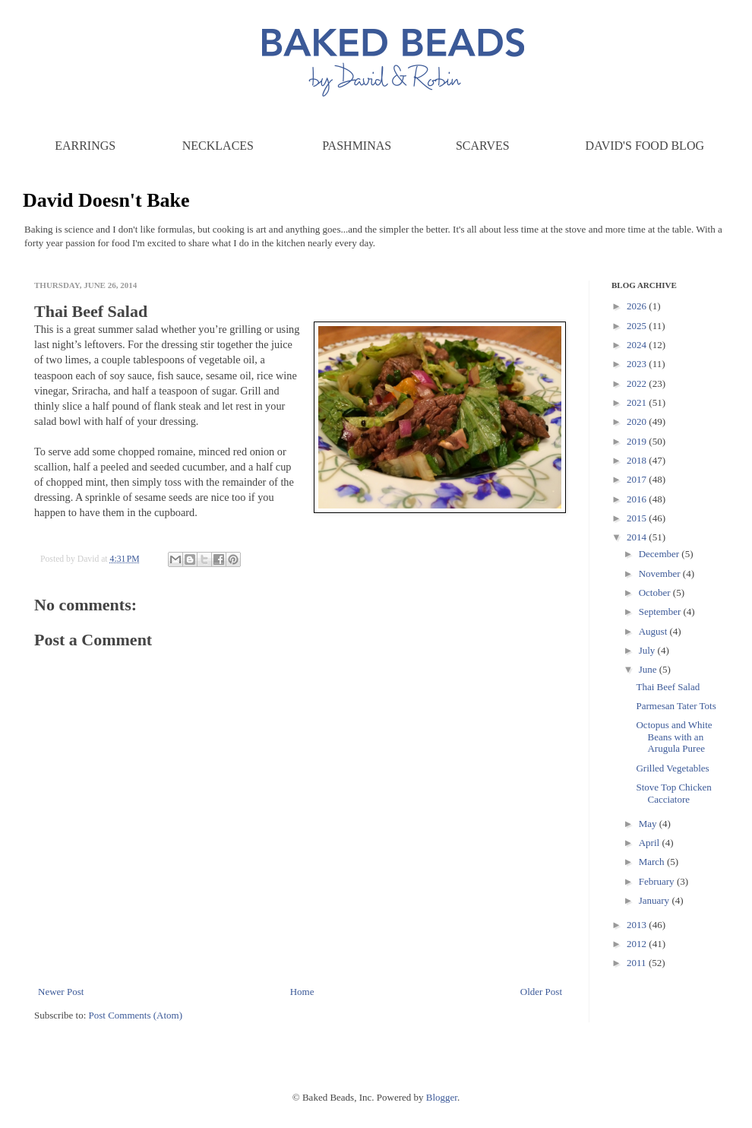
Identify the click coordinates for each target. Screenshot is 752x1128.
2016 (638, 499)
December (660, 553)
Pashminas (356, 145)
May (649, 823)
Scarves (483, 145)
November (661, 573)
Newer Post (61, 991)
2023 (638, 363)
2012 (638, 943)
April (650, 842)
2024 (638, 344)
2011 (638, 962)
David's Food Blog (645, 145)
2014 (638, 537)
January (655, 900)
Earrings (85, 145)
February (658, 881)
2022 (638, 383)
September (661, 611)
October (656, 592)
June (649, 669)
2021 (638, 402)
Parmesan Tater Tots (676, 705)
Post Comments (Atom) (136, 1015)
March (653, 861)
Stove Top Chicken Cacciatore (673, 793)
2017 (638, 479)
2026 (638, 306)
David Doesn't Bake (106, 200)
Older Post (541, 991)
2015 (638, 518)
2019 (638, 441)
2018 (638, 460)
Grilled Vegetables (672, 768)
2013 (638, 924)
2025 (638, 325)
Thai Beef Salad (668, 686)
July (648, 650)
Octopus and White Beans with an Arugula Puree (674, 736)
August (654, 631)
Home (302, 991)
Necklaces (218, 145)
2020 (638, 421)
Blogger (441, 1097)
